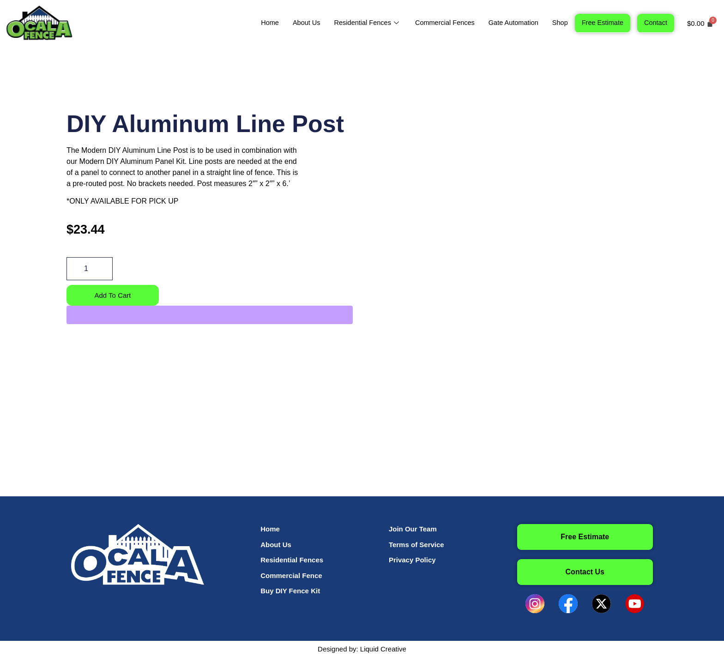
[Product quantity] (89, 268)
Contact (655, 22)
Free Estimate (600, 22)
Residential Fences (360, 22)
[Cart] (700, 23)
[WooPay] (209, 315)
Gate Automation (510, 22)
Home (260, 22)
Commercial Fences (439, 22)
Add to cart (112, 295)
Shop (557, 22)
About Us (297, 22)
